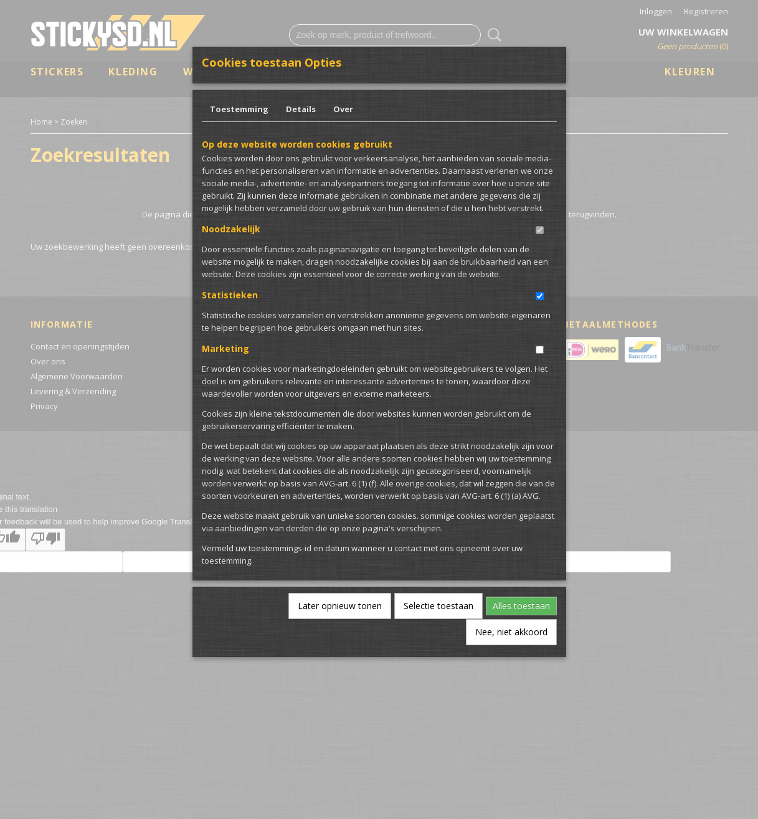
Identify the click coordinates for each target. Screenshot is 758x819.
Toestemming (239, 109)
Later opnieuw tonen (340, 606)
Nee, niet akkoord (511, 632)
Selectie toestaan (438, 606)
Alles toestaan (521, 606)
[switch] (540, 230)
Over (343, 109)
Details (301, 109)
